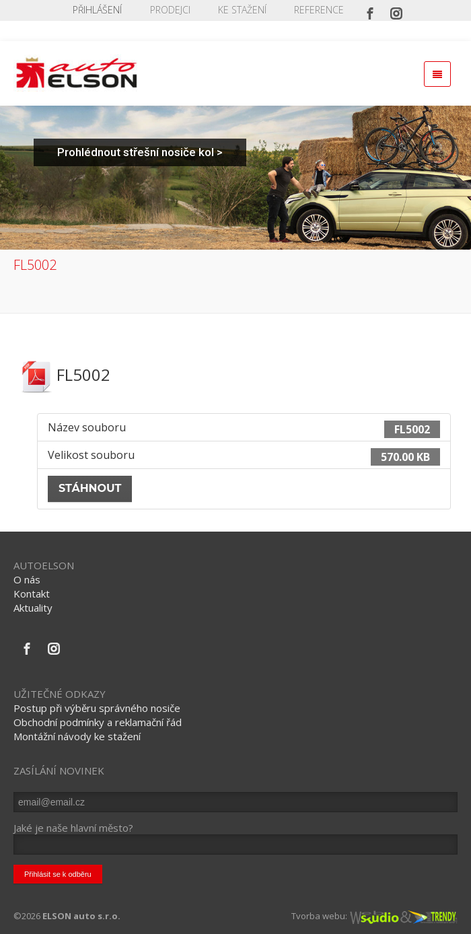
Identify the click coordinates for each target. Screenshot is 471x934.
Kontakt (31, 593)
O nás (26, 579)
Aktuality (32, 607)
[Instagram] (396, 10)
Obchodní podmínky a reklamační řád (97, 722)
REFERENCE (319, 9)
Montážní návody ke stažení (77, 736)
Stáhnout (90, 488)
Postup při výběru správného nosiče (96, 708)
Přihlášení (97, 9)
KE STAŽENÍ (242, 9)
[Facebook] (370, 10)
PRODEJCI (170, 9)
